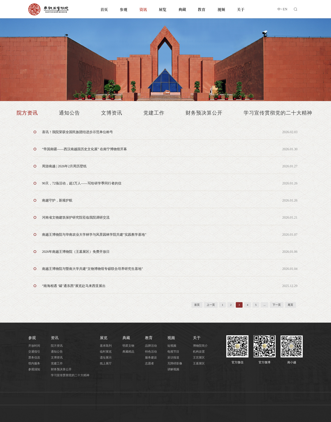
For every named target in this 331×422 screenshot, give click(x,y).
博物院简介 (200, 345)
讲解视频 (173, 369)
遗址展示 (106, 357)
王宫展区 (199, 357)
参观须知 (34, 369)
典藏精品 (128, 351)
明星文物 (128, 345)
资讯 (143, 9)
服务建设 (151, 357)
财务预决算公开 (204, 113)
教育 (201, 9)
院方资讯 (27, 113)
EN (285, 9)
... (264, 304)
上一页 (211, 304)
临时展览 (106, 351)
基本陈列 (106, 345)
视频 (221, 9)
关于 (240, 9)
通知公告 (69, 113)
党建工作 (153, 113)
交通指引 (34, 351)
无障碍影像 (174, 363)
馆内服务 (34, 363)
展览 (162, 9)
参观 (123, 9)
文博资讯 (111, 113)
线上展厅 (106, 363)
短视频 (171, 345)
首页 (104, 9)
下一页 (277, 304)
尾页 (290, 304)
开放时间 (34, 345)
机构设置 (199, 351)
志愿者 (149, 363)
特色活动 (151, 351)
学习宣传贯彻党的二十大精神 (278, 113)
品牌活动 (151, 345)
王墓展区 (199, 363)
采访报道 (173, 357)
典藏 (182, 9)
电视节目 (173, 351)
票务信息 (34, 357)
